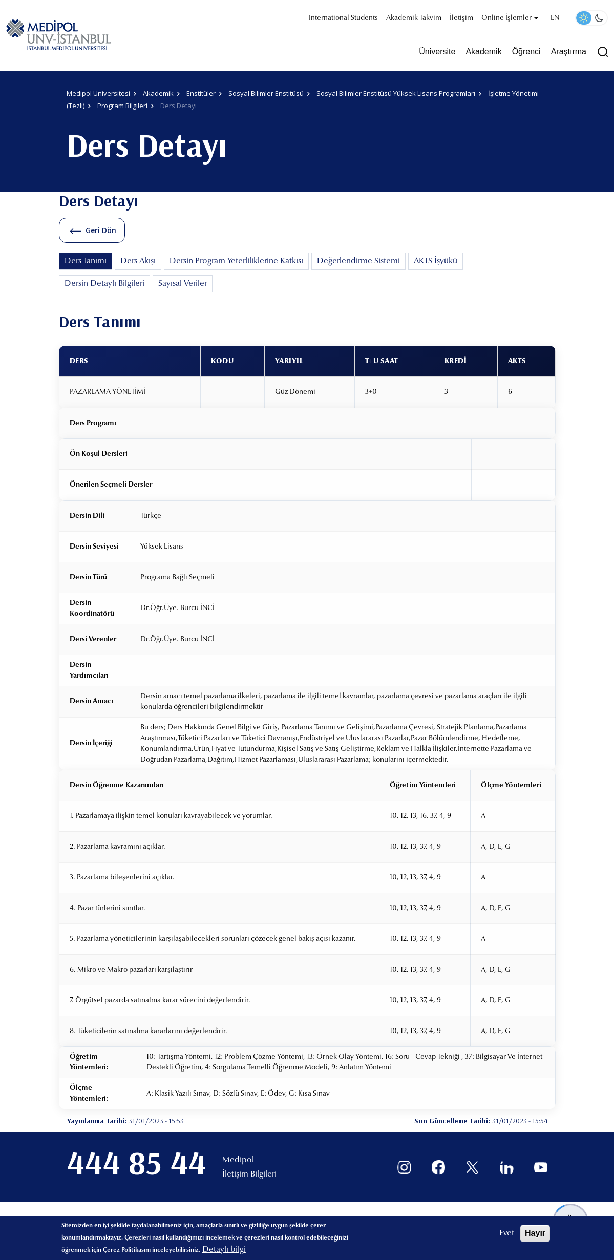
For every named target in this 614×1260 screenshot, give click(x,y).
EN (555, 18)
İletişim (461, 18)
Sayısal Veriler (182, 284)
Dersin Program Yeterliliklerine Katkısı (236, 261)
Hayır (535, 1233)
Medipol (238, 1160)
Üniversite (437, 51)
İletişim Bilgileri (249, 1174)
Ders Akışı (138, 261)
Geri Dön (101, 230)
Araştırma (568, 51)
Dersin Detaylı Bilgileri (104, 284)
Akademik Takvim (413, 18)
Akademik (483, 51)
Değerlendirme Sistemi (358, 261)
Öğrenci (526, 51)
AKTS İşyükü (435, 261)
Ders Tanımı (86, 261)
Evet (506, 1233)
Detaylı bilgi (224, 1250)
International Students (343, 18)
